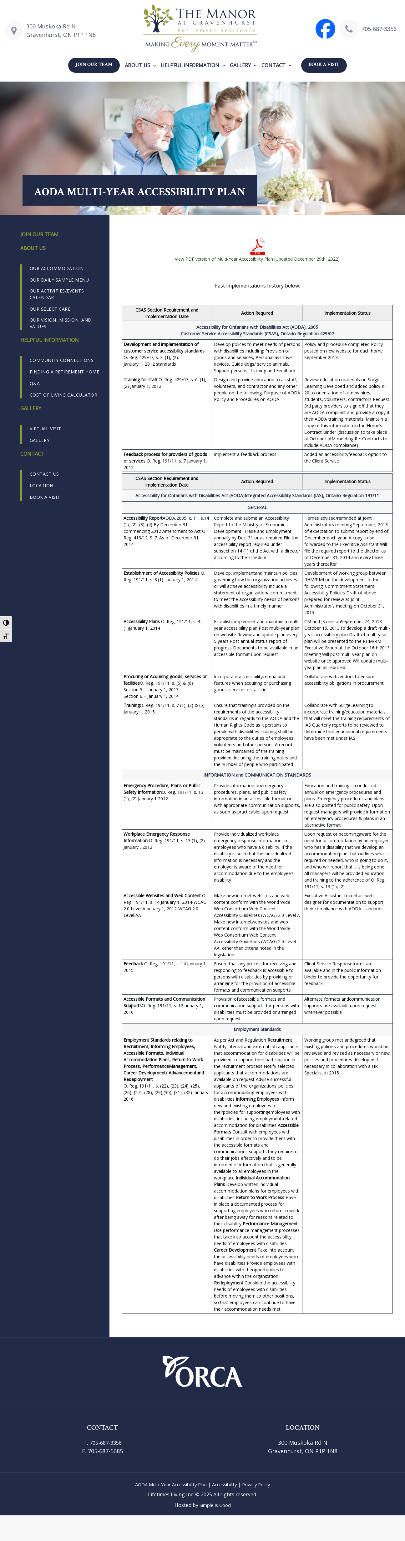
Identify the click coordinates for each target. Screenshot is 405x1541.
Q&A (35, 383)
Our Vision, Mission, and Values (61, 323)
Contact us (44, 474)
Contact (273, 65)
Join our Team (94, 64)
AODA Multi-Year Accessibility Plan (168, 1484)
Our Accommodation (57, 268)
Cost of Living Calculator (64, 395)
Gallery (240, 65)
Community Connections (62, 360)
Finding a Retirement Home (64, 372)
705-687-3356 (379, 29)
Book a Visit (324, 64)
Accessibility (227, 1484)
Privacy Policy (262, 1484)
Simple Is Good (215, 1505)
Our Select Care (50, 309)
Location (41, 485)
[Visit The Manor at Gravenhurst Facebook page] (325, 29)
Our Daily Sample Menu (59, 280)
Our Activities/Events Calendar (57, 294)
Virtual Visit (45, 429)
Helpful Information (190, 65)
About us (137, 65)
